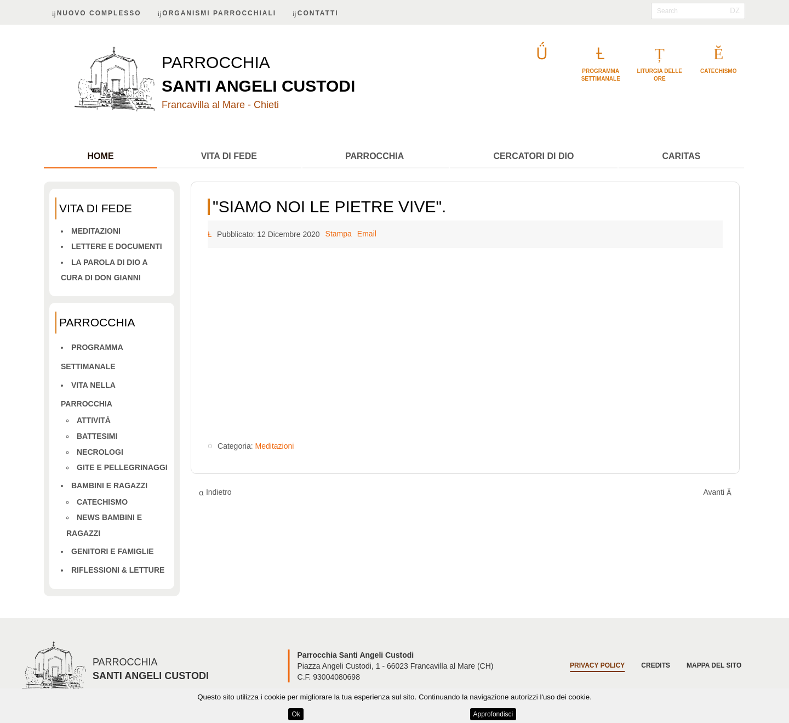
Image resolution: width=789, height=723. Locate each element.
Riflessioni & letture (117, 570)
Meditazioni (96, 231)
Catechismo (102, 502)
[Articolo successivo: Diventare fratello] (717, 492)
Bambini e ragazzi (109, 485)
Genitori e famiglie (112, 551)
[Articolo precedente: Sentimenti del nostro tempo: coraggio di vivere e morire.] (215, 492)
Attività (94, 420)
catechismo (718, 71)
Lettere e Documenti (116, 246)
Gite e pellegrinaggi (122, 467)
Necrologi (100, 452)
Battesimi (97, 436)
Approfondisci (493, 714)
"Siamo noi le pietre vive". (329, 206)
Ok (295, 714)
